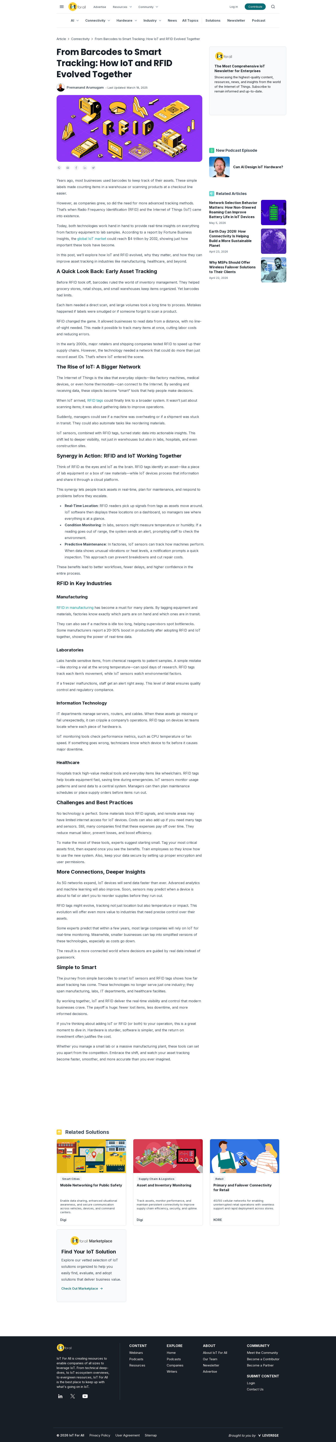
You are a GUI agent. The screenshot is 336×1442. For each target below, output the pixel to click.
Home (171, 1353)
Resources (137, 1365)
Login (251, 1383)
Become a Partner (260, 1365)
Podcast (258, 20)
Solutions (213, 20)
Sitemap (151, 1435)
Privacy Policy (99, 1435)
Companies (175, 1365)
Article (61, 39)
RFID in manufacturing (75, 607)
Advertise (99, 7)
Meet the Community (262, 1353)
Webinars (136, 1353)
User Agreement (127, 1435)
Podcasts (136, 1359)
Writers (172, 1371)
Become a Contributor (263, 1359)
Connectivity (80, 39)
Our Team (210, 1359)
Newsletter (236, 20)
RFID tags (95, 400)
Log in (234, 6)
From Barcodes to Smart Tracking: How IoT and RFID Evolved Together (147, 39)
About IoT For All (215, 1353)
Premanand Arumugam (85, 87)
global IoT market (91, 238)
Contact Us (255, 1389)
